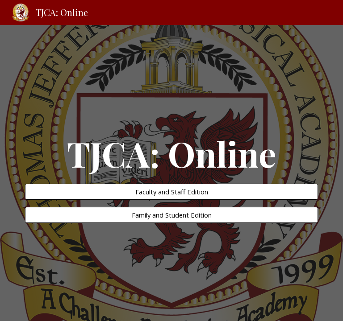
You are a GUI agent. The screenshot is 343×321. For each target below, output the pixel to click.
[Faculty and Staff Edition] (171, 191)
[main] (171, 153)
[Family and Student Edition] (171, 215)
